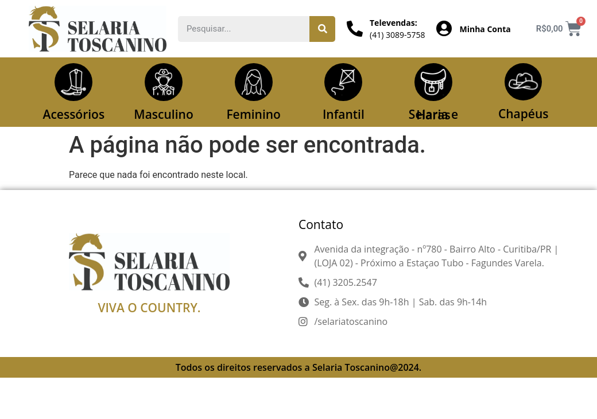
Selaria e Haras (433, 114)
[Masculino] (164, 82)
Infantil (344, 114)
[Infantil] (343, 82)
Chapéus (523, 114)
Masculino (163, 114)
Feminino (253, 114)
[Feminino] (254, 82)
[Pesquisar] (322, 29)
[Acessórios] (73, 82)
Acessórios (74, 114)
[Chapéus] (523, 82)
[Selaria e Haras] (433, 82)
